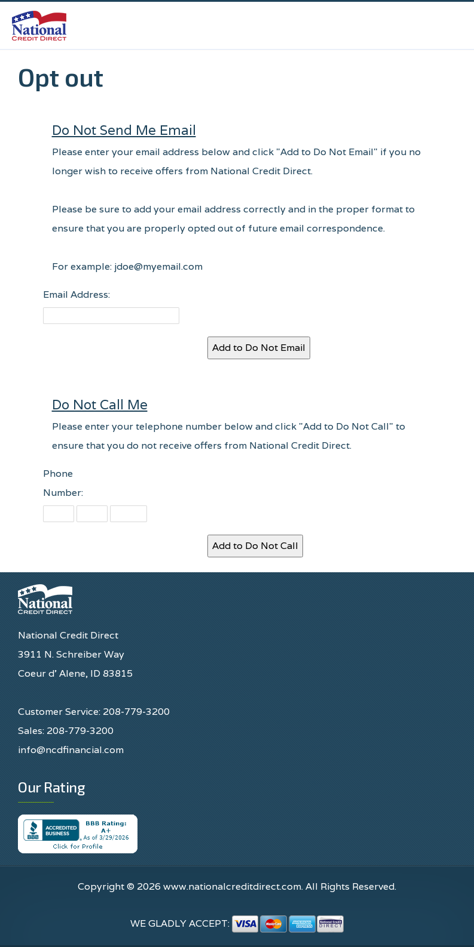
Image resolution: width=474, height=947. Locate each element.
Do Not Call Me (100, 404)
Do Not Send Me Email (124, 129)
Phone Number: (63, 483)
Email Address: (76, 294)
